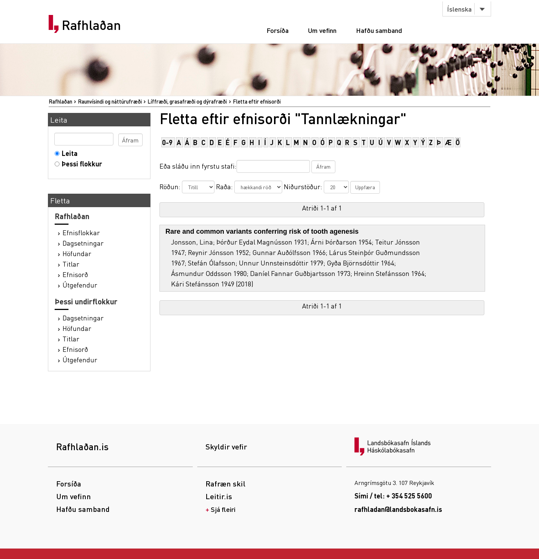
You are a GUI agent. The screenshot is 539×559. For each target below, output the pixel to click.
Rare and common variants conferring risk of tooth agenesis (262, 231)
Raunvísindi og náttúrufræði (110, 101)
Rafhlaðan (91, 25)
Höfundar (77, 253)
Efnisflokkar (81, 232)
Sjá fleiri (223, 509)
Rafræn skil (225, 483)
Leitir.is (218, 496)
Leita (67, 153)
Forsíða (278, 30)
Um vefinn (322, 30)
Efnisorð (75, 274)
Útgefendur (80, 284)
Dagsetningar (83, 243)
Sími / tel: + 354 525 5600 (393, 495)
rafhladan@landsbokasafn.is (398, 509)
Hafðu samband (379, 30)
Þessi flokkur (80, 163)
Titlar (71, 263)
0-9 (167, 142)
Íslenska (459, 8)
